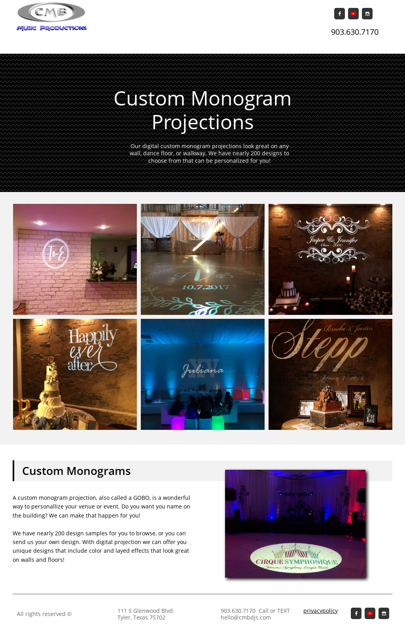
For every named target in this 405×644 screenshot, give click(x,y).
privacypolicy (320, 610)
